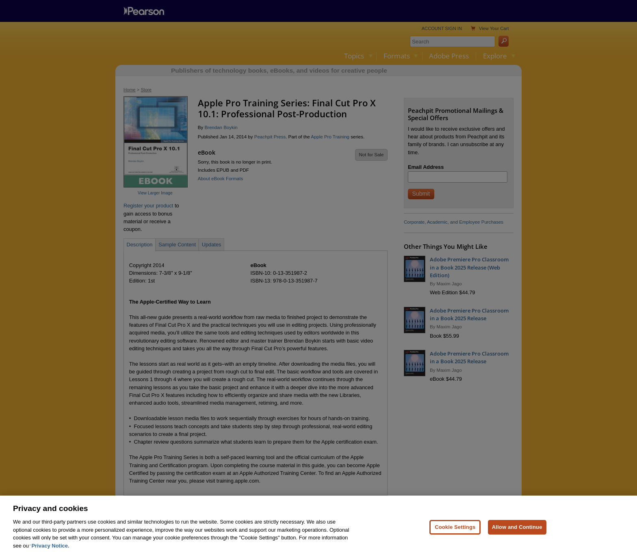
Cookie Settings (455, 536)
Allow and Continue (517, 536)
